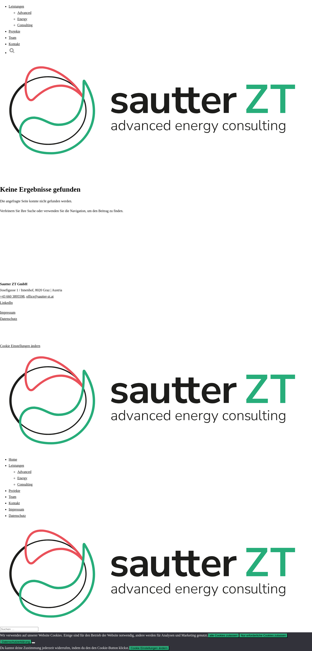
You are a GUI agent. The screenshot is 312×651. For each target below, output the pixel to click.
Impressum (7, 312)
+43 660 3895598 (12, 296)
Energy (22, 19)
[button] (12, 52)
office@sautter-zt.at (40, 296)
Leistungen (16, 6)
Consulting (24, 25)
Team (12, 38)
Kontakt (14, 44)
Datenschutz (8, 319)
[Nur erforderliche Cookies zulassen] (33, 642)
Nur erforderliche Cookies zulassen (263, 635)
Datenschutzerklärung (16, 641)
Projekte (14, 31)
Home (13, 459)
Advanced (24, 13)
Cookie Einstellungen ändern (20, 346)
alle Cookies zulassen (223, 635)
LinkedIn (6, 303)
